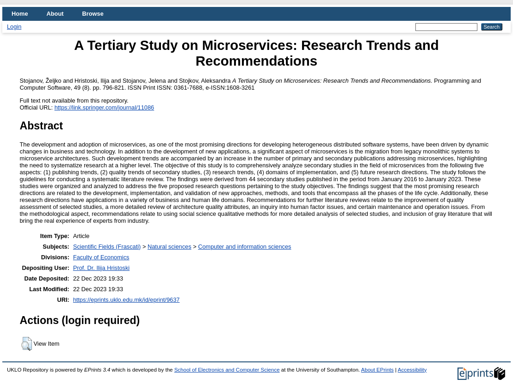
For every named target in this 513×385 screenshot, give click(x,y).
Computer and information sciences (244, 246)
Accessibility (412, 370)
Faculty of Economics (101, 257)
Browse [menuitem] (93, 13)
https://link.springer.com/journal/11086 (105, 107)
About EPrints (377, 370)
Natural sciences (170, 246)
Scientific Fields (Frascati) (107, 246)
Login (14, 26)
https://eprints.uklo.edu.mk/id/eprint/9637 (126, 299)
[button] (26, 344)
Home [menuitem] (20, 13)
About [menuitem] (55, 13)
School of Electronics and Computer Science (227, 370)
